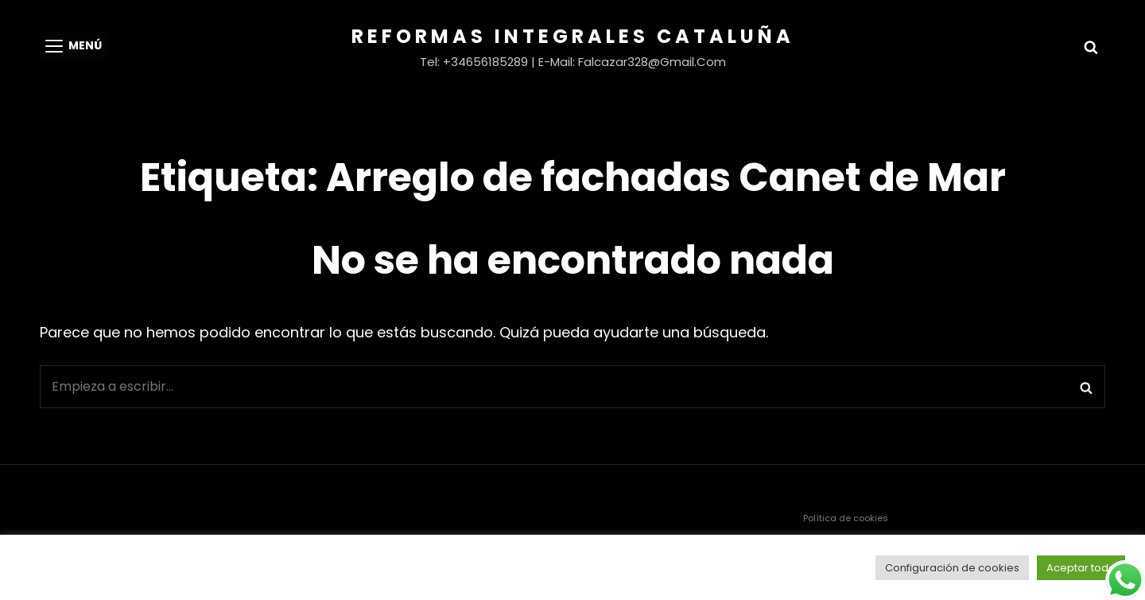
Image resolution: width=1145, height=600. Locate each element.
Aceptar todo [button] (1081, 567)
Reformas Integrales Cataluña (572, 36)
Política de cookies (845, 518)
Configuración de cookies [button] (952, 567)
